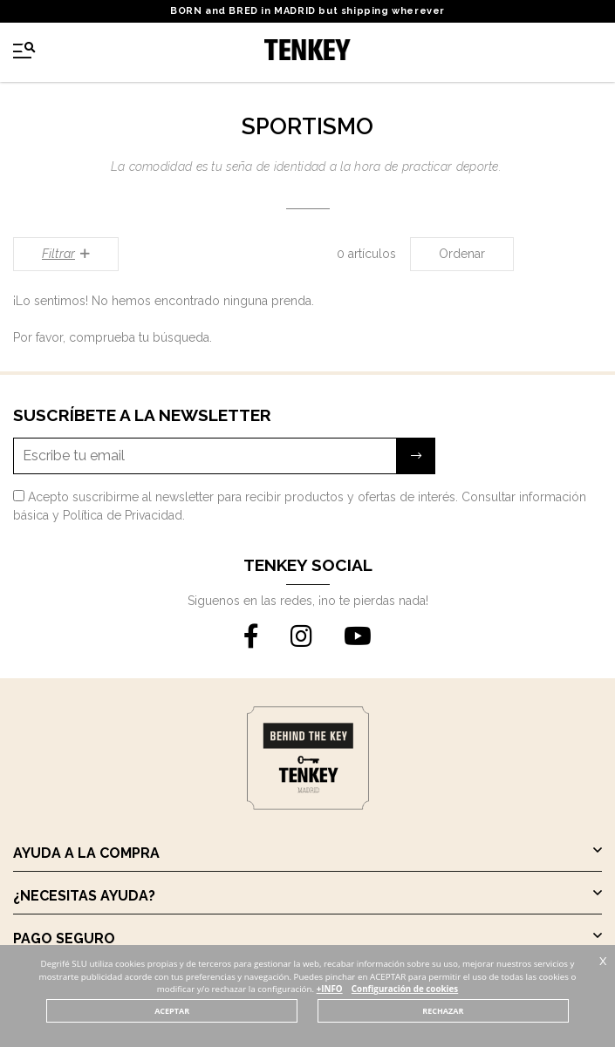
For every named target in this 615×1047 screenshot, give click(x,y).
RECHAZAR (442, 1010)
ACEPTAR (171, 1010)
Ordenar (462, 254)
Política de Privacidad (122, 515)
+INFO (330, 989)
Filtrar (66, 254)
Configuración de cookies (405, 989)
